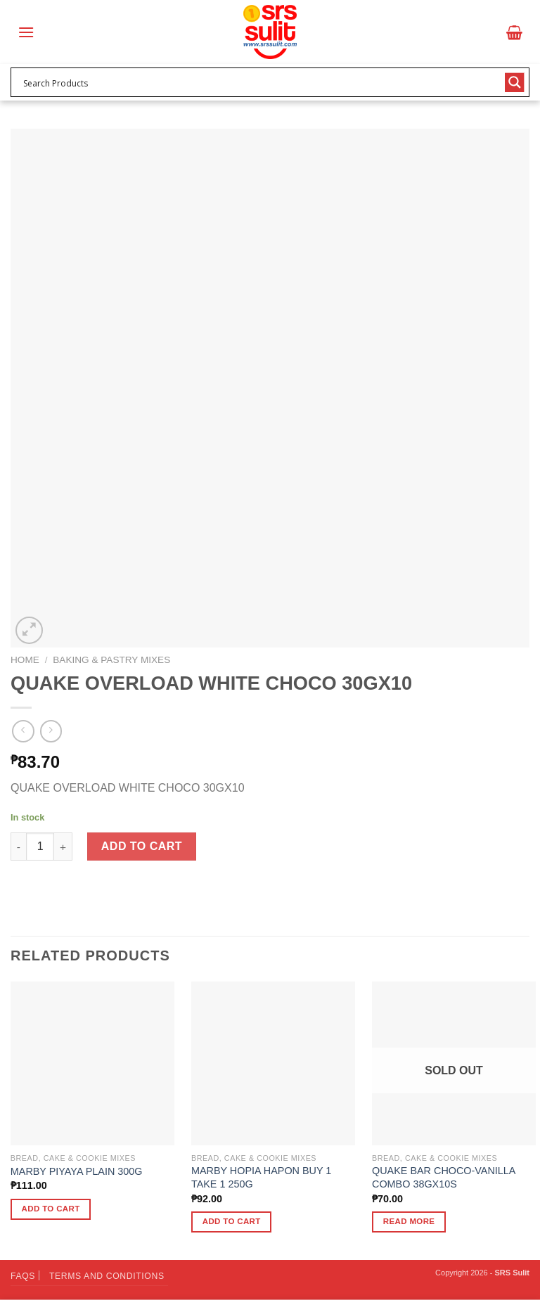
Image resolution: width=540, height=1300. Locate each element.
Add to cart (141, 846)
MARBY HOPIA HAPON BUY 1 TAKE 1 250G (261, 1177)
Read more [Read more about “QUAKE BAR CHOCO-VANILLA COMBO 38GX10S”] (409, 1221)
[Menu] (26, 32)
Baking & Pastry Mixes (111, 660)
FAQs (23, 1276)
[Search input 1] (261, 82)
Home (25, 660)
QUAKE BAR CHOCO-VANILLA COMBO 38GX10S (443, 1177)
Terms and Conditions (107, 1276)
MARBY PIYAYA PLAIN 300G (77, 1171)
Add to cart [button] (51, 1208)
